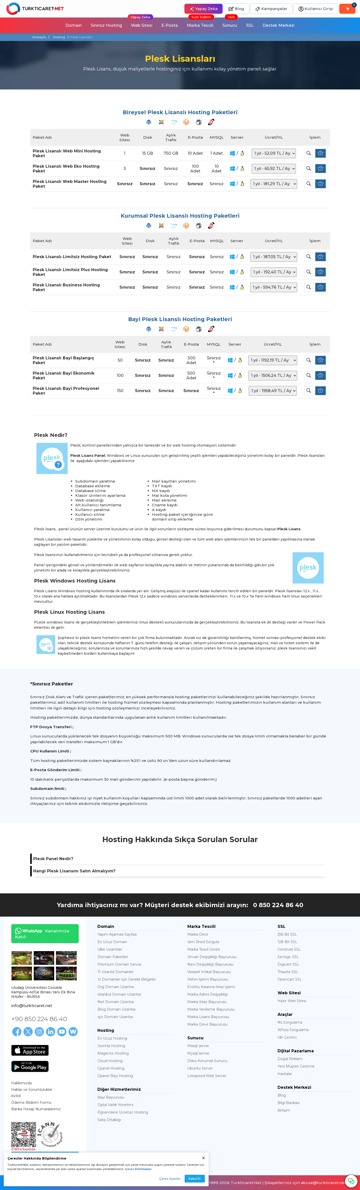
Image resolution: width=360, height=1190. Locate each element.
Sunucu (230, 22)
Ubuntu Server (200, 1068)
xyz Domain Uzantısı (115, 1017)
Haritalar (285, 1074)
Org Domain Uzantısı (115, 987)
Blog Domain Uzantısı (116, 1009)
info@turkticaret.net (31, 1005)
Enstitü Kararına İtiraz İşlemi (211, 987)
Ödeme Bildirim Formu (31, 1102)
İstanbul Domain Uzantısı (119, 994)
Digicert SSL (288, 964)
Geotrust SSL (289, 949)
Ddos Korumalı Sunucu (207, 1061)
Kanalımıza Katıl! (40, 933)
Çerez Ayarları (170, 1179)
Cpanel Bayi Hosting (115, 1076)
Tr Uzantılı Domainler (115, 972)
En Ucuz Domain (112, 942)
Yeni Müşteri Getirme (296, 1066)
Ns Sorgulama (290, 1022)
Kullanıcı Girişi (316, 8)
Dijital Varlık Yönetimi (115, 1105)
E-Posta (169, 25)
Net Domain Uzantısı (115, 1002)
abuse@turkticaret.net (323, 1182)
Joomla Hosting (111, 1046)
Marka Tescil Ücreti (203, 949)
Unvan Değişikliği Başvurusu (212, 957)
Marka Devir (197, 934)
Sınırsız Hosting (106, 25)
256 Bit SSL (287, 934)
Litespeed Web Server (206, 1076)
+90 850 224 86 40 (39, 1019)
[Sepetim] (347, 9)
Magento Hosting (113, 1053)
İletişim (284, 1110)
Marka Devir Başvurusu (207, 1024)
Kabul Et (195, 1179)
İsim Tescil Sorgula (203, 942)
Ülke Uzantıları (109, 949)
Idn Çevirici (287, 1037)
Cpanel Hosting (110, 1068)
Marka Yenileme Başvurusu (211, 1009)
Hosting (59, 37)
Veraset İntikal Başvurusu (209, 972)
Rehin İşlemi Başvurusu (207, 979)
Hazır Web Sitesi (292, 1001)
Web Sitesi (140, 22)
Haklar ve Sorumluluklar (31, 1089)
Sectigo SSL (288, 957)
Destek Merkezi (279, 25)
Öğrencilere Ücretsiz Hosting (122, 1112)
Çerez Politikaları (138, 1169)
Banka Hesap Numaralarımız (36, 1109)
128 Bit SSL (287, 942)
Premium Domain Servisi (119, 964)
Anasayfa (39, 37)
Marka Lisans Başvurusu (208, 1017)
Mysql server (198, 1053)
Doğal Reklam (290, 1059)
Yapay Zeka (203, 8)
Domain (73, 25)
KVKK (16, 1096)
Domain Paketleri (112, 957)
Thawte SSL (288, 972)
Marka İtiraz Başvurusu (207, 1002)
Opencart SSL (290, 979)
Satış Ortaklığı (109, 1120)
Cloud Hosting (109, 1061)
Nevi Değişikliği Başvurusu (210, 964)
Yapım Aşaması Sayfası (117, 934)
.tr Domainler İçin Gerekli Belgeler (126, 979)
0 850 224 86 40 (278, 905)
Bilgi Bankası (289, 1103)
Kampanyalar (271, 8)
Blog (236, 8)
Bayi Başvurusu (110, 1097)
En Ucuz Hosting (112, 1038)
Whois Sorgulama (293, 1030)
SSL (250, 25)
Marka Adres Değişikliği (207, 994)
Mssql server (198, 1046)
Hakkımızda (21, 1083)
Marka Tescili (200, 22)
